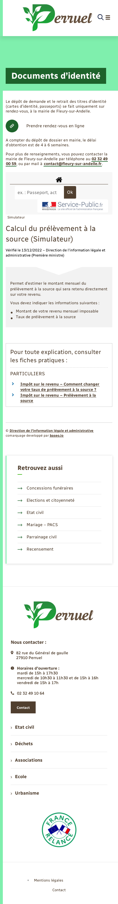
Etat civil (31, 512)
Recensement (35, 549)
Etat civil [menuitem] (22, 727)
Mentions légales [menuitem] (48, 880)
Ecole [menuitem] (19, 776)
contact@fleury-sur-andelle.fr (73, 163)
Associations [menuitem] (26, 760)
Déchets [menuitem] (22, 743)
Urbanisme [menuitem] (25, 793)
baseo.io (56, 436)
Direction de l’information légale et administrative (51, 431)
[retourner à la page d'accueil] (58, 17)
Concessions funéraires (45, 488)
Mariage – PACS (38, 524)
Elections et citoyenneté (46, 500)
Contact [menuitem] (59, 890)
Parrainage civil (37, 537)
